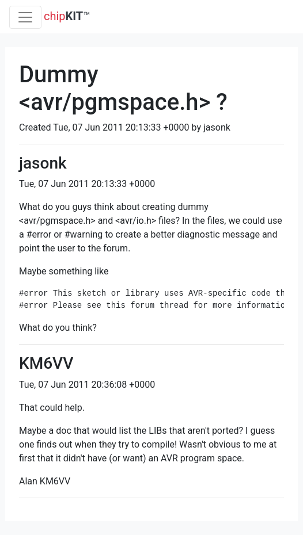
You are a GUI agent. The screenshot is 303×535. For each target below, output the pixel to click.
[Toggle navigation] (25, 17)
